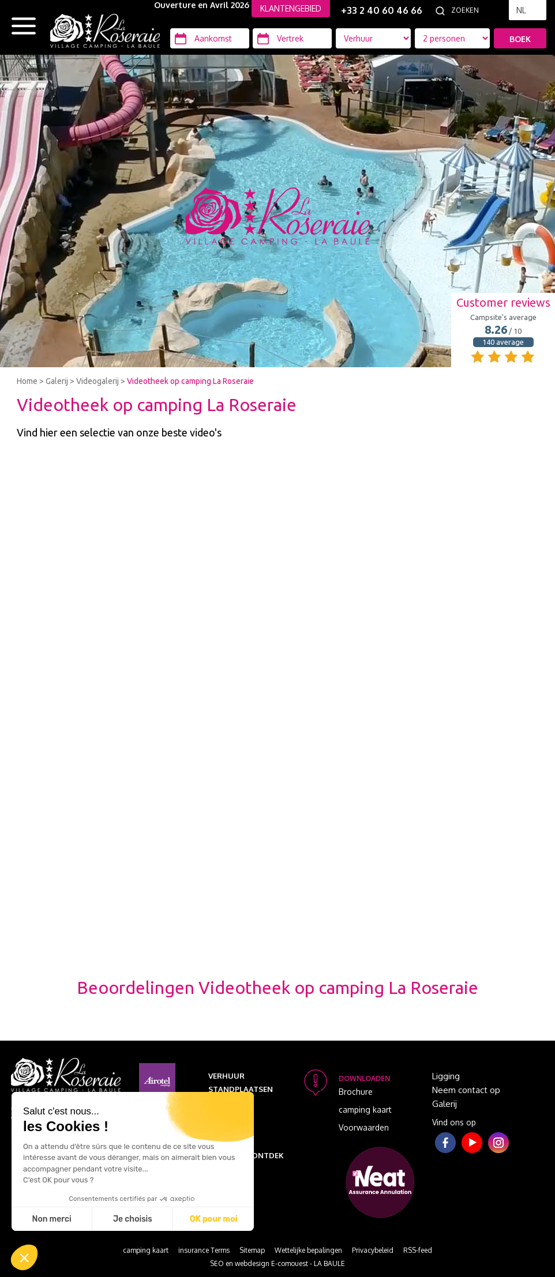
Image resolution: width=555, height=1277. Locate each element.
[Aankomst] (209, 38)
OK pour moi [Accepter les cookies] (214, 1219)
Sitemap (252, 1250)
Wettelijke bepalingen (308, 1250)
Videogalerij (97, 381)
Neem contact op (466, 1089)
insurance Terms (204, 1250)
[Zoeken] (477, 10)
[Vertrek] (292, 38)
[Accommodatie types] (452, 38)
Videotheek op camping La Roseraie (190, 381)
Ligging (446, 1076)
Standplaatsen (240, 1089)
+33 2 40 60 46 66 (381, 10)
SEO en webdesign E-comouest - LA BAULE (277, 1263)
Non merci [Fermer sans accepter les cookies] (51, 1219)
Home (27, 381)
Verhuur (226, 1075)
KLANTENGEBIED (290, 8)
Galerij (57, 381)
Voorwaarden (364, 1127)
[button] (24, 1257)
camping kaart (365, 1109)
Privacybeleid (372, 1250)
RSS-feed (417, 1250)
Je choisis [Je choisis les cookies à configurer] (132, 1219)
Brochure (356, 1092)
